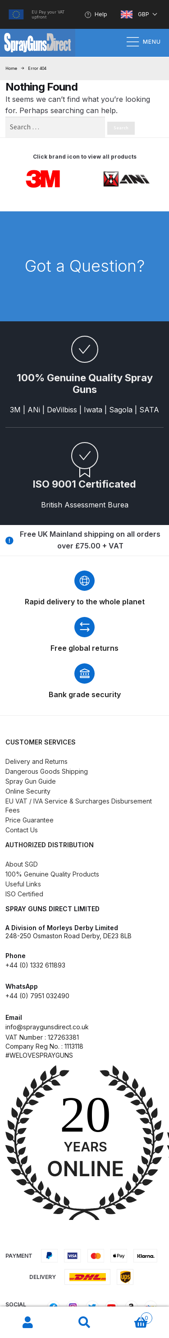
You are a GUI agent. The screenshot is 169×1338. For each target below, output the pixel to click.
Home (11, 68)
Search (84, 1322)
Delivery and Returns (36, 761)
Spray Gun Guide (30, 781)
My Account (28, 1322)
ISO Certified (24, 894)
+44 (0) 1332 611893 (35, 965)
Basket (132, 1316)
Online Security (27, 791)
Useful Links (23, 884)
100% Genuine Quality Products (52, 874)
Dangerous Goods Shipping (46, 771)
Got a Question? (85, 266)
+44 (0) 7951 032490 (37, 996)
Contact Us (21, 830)
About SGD (21, 864)
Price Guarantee (29, 820)
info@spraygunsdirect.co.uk (47, 1027)
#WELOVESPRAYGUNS (39, 1055)
